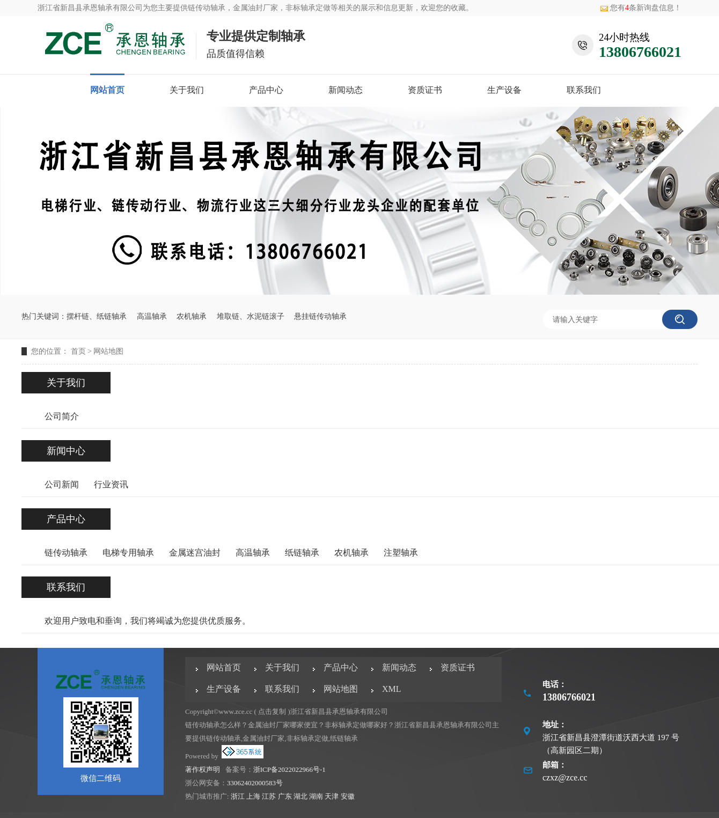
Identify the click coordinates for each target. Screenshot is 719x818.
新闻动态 (345, 89)
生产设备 (504, 89)
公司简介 (62, 416)
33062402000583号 (255, 783)
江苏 (269, 796)
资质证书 (425, 89)
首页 (78, 351)
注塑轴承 (401, 552)
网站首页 (107, 89)
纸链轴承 (302, 552)
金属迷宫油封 (195, 552)
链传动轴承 (206, 8)
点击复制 (272, 711)
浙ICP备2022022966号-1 (289, 769)
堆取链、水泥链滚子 (250, 316)
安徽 (348, 796)
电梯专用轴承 (128, 552)
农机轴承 (192, 316)
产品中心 (266, 89)
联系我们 (584, 89)
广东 (285, 796)
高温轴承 (152, 316)
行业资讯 (111, 484)
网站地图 (108, 351)
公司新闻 (62, 484)
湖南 (316, 796)
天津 (332, 796)
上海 (253, 796)
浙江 (238, 796)
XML (391, 688)
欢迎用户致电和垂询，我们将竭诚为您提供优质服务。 (148, 620)
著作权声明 (202, 769)
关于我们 (187, 89)
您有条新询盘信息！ (640, 8)
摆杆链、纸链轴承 (97, 316)
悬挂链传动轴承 (320, 316)
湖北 (300, 796)
